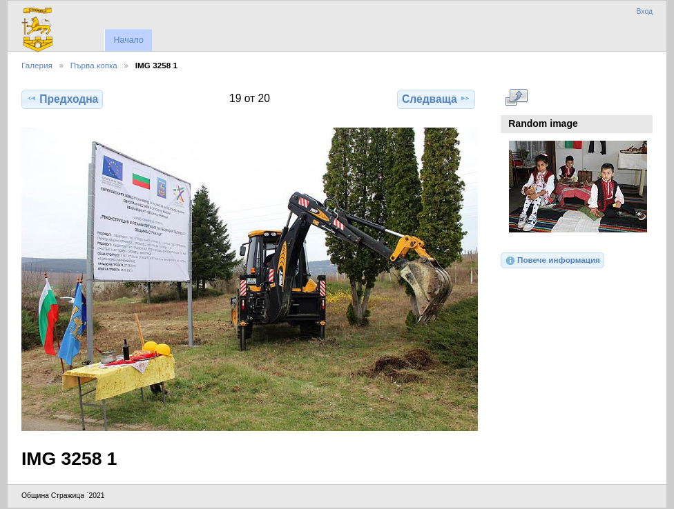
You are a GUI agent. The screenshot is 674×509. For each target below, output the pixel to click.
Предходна (62, 98)
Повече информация (552, 260)
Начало (128, 40)
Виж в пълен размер (516, 97)
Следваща (436, 98)
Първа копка (93, 65)
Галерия (36, 65)
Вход (644, 11)
